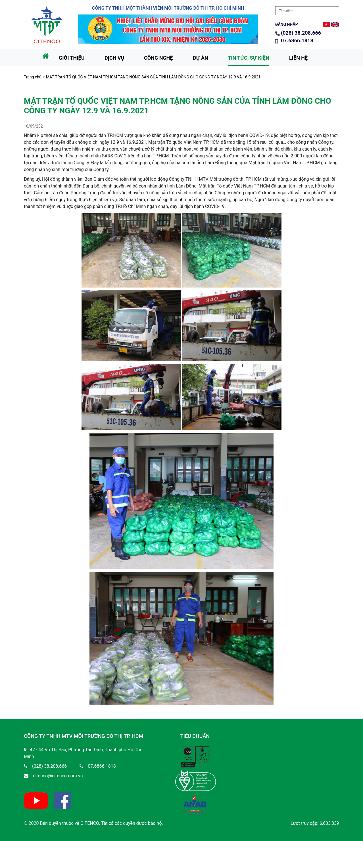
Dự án (200, 58)
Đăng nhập (286, 24)
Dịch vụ (114, 58)
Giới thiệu (72, 58)
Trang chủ (32, 77)
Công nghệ (158, 58)
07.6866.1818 (297, 40)
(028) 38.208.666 (301, 33)
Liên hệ (298, 58)
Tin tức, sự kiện (248, 58)
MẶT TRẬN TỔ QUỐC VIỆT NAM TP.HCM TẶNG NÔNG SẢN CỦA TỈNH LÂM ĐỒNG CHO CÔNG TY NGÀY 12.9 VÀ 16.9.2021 (153, 77)
